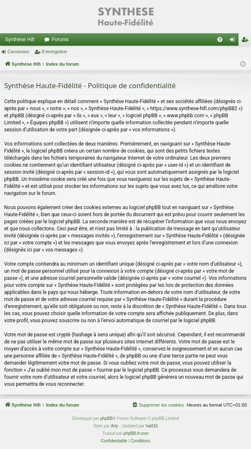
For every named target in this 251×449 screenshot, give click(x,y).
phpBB (106, 418)
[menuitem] (220, 39)
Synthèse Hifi (19, 39)
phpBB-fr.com (136, 433)
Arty (114, 426)
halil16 (152, 426)
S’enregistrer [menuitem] (246, 41)
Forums (60, 39)
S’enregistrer (54, 51)
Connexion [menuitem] (234, 41)
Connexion (18, 51)
